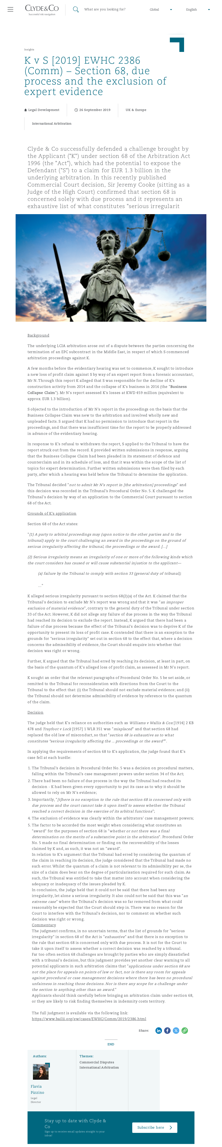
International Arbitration (99, 1067)
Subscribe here (150, 1127)
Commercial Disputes (97, 1062)
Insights (29, 49)
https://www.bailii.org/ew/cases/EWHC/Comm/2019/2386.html (89, 1019)
